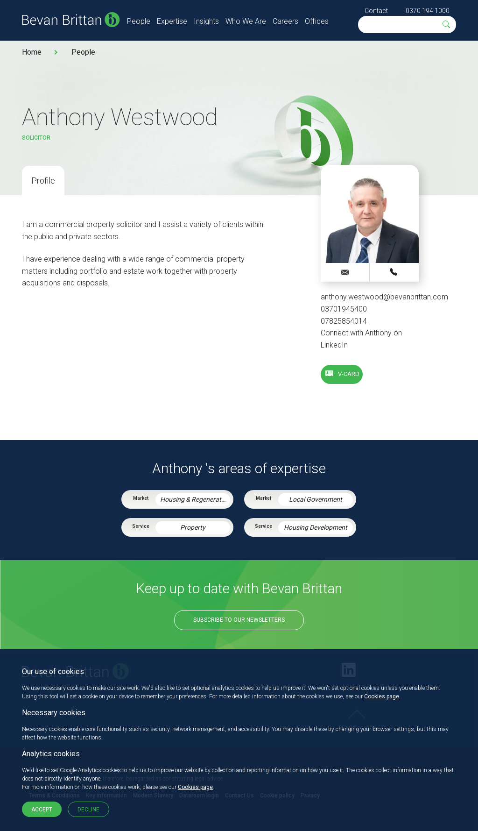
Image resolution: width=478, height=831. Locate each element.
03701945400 (344, 309)
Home (32, 52)
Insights (206, 21)
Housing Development (315, 527)
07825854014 (344, 321)
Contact (376, 10)
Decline (88, 809)
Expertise (172, 21)
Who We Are (245, 21)
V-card (348, 373)
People (138, 21)
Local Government (315, 499)
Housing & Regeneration (195, 499)
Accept (41, 809)
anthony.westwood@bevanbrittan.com (384, 296)
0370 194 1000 (428, 10)
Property (192, 527)
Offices (317, 21)
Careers (285, 21)
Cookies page (381, 696)
